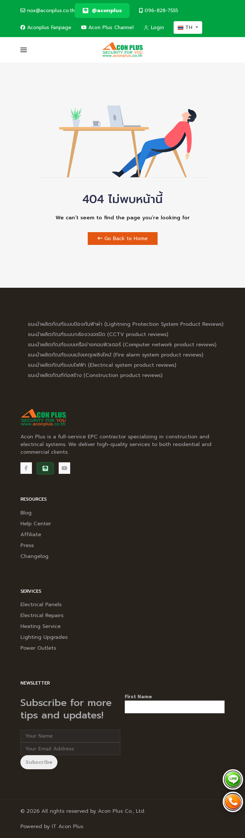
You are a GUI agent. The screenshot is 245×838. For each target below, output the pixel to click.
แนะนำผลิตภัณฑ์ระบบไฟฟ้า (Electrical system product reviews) (102, 365)
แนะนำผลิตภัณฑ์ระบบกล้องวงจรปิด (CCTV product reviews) (98, 334)
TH (186, 27)
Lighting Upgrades (44, 637)
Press (27, 545)
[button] (23, 50)
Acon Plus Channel (107, 27)
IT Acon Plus (67, 826)
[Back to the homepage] (122, 50)
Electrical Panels (41, 604)
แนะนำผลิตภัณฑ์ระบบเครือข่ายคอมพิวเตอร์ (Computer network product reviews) (122, 345)
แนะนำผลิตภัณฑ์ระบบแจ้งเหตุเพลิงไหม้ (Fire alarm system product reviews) (115, 355)
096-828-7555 (158, 10)
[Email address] (70, 748)
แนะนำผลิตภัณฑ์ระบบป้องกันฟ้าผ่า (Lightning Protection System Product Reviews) (125, 324)
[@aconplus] (102, 10)
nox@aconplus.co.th (47, 10)
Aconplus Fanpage (45, 27)
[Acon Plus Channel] (64, 468)
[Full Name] (70, 736)
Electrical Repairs (41, 615)
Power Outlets (38, 648)
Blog (26, 513)
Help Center (35, 524)
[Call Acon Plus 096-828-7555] (233, 802)
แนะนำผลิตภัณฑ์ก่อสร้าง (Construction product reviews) (95, 375)
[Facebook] (26, 468)
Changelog (34, 556)
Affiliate (30, 534)
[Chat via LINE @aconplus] (233, 779)
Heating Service (40, 626)
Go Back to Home (123, 238)
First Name (138, 696)
